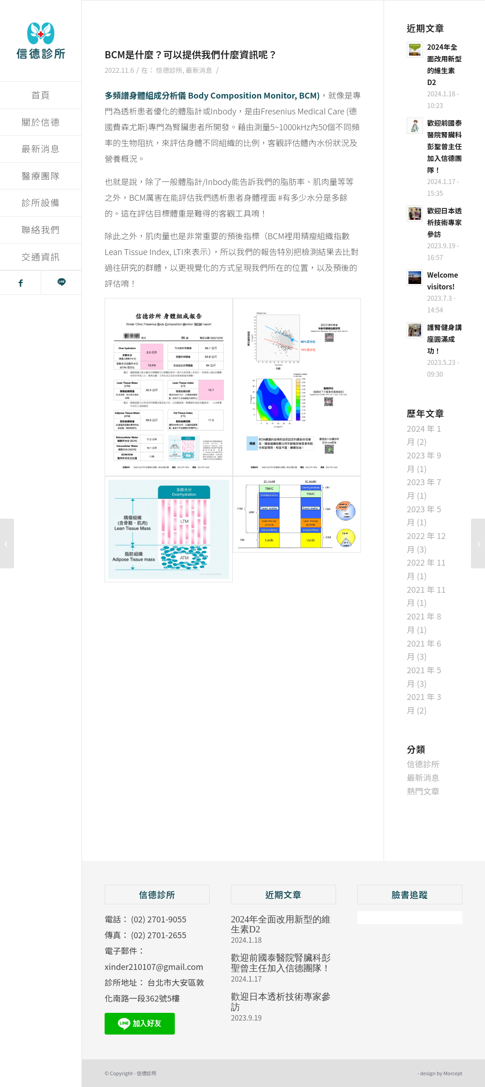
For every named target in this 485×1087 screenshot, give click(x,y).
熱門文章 (423, 791)
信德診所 (169, 70)
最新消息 (199, 70)
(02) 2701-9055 (158, 919)
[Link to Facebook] (20, 282)
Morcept (452, 1073)
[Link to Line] (61, 282)
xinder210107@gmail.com (154, 966)
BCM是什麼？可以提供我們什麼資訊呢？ (191, 54)
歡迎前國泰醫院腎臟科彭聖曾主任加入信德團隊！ (281, 963)
